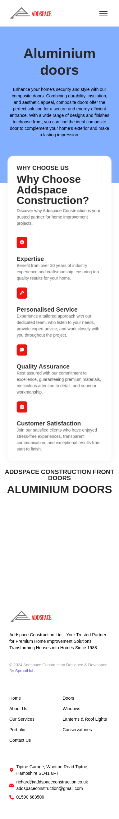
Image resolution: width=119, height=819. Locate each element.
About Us (18, 708)
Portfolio (17, 729)
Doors (68, 698)
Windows (71, 708)
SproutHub (24, 670)
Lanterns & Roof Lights (85, 719)
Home (15, 698)
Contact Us (20, 740)
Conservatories (77, 729)
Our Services (21, 719)
